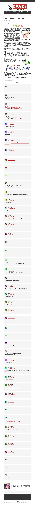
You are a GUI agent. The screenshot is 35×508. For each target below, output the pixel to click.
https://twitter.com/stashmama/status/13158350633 (12, 388)
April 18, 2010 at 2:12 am (11, 132)
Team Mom (12, 80)
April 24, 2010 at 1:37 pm (11, 234)
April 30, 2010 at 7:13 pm (11, 377)
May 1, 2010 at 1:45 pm (11, 427)
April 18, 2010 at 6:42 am (11, 140)
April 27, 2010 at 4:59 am (11, 318)
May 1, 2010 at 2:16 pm (11, 452)
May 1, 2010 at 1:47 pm (11, 444)
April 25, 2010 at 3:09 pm (11, 278)
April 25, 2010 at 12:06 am (11, 242)
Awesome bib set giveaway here (17, 98)
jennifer (9, 241)
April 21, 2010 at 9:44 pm (11, 208)
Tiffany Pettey (10, 113)
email (17, 65)
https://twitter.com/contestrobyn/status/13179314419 (12, 421)
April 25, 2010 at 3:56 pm (11, 294)
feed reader (13, 65)
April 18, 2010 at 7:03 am (11, 160)
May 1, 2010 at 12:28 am (11, 394)
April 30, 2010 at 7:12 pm (11, 368)
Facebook (9, 56)
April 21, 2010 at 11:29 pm (11, 216)
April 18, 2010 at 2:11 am (11, 124)
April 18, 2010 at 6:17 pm (11, 192)
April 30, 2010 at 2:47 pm (11, 360)
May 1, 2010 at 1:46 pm (11, 436)
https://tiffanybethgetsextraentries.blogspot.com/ (11, 117)
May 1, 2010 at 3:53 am (11, 402)
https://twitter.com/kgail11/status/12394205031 (13, 177)
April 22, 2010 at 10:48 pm (11, 224)
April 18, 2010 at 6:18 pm (11, 200)
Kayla (8, 215)
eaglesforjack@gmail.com (8, 430)
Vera (8, 139)
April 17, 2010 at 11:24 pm (11, 114)
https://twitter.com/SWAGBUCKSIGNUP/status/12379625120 (13, 107)
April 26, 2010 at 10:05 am (11, 302)
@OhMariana (13, 67)
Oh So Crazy (17, 7)
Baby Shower (9, 80)
